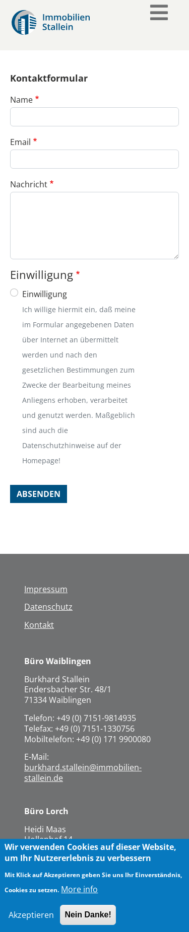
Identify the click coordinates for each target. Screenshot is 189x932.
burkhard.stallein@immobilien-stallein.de (83, 772)
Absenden (38, 493)
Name (21, 99)
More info (79, 895)
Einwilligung (44, 294)
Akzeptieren (31, 921)
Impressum (46, 589)
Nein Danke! (88, 921)
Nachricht (28, 184)
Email (20, 142)
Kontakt (39, 624)
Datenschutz (48, 606)
